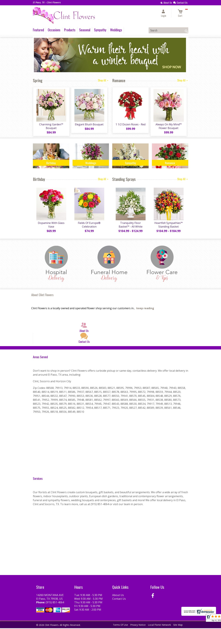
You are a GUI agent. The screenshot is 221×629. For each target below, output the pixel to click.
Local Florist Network (159, 625)
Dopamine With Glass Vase (51, 225)
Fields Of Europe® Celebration (89, 225)
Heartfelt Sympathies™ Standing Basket (168, 225)
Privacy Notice (138, 625)
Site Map (178, 625)
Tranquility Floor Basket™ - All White (130, 225)
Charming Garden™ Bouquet (51, 126)
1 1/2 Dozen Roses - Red (130, 125)
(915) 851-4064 (55, 603)
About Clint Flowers (42, 295)
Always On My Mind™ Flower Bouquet (168, 126)
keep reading (145, 309)
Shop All (103, 80)
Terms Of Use (120, 625)
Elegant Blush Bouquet (89, 125)
